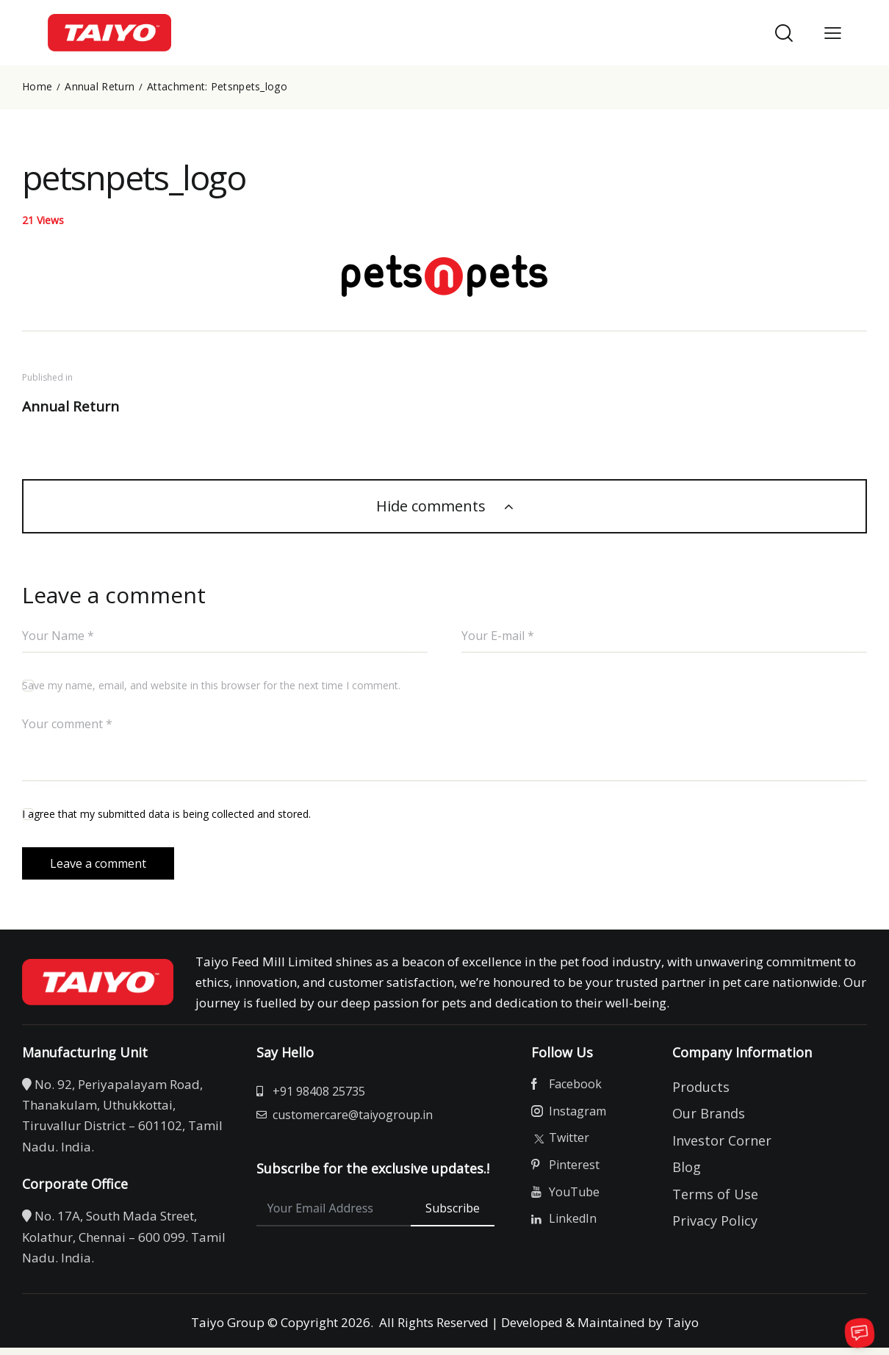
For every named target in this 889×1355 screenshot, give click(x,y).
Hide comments (432, 507)
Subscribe (452, 1218)
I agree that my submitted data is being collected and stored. (166, 815)
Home (37, 86)
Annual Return (99, 86)
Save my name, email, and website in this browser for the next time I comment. (211, 687)
